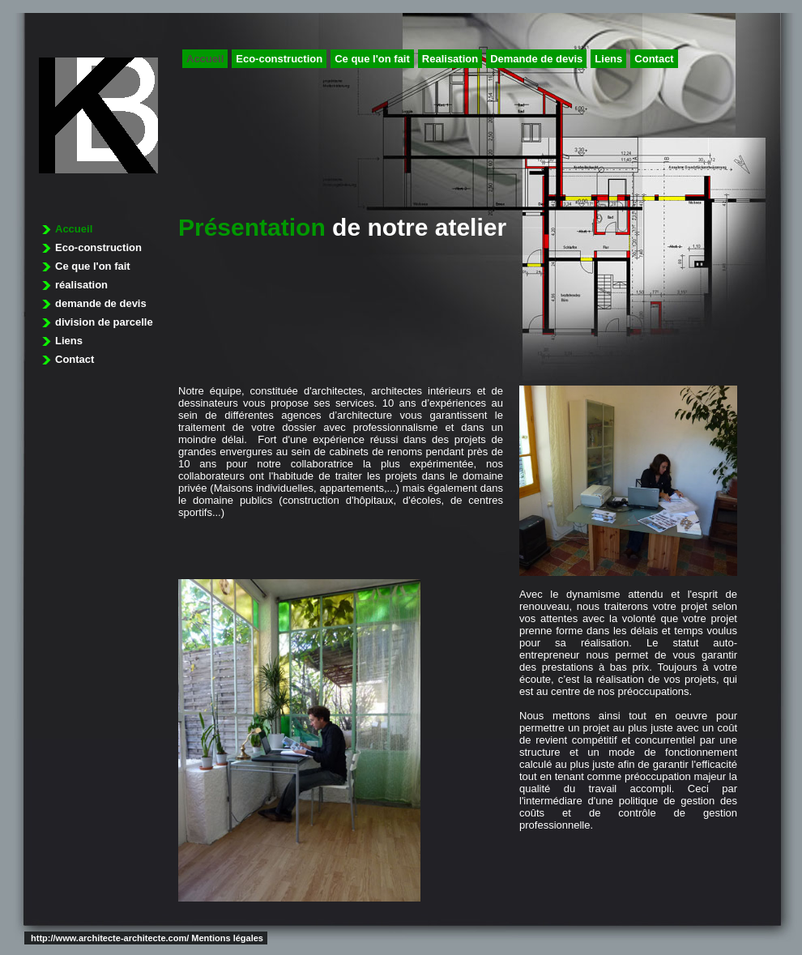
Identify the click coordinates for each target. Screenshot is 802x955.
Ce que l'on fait (372, 59)
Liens (608, 59)
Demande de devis (536, 59)
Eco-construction (279, 59)
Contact (653, 59)
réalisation (81, 285)
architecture (98, 115)
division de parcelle (104, 322)
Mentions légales (227, 938)
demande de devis (101, 303)
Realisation (450, 59)
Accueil (205, 59)
